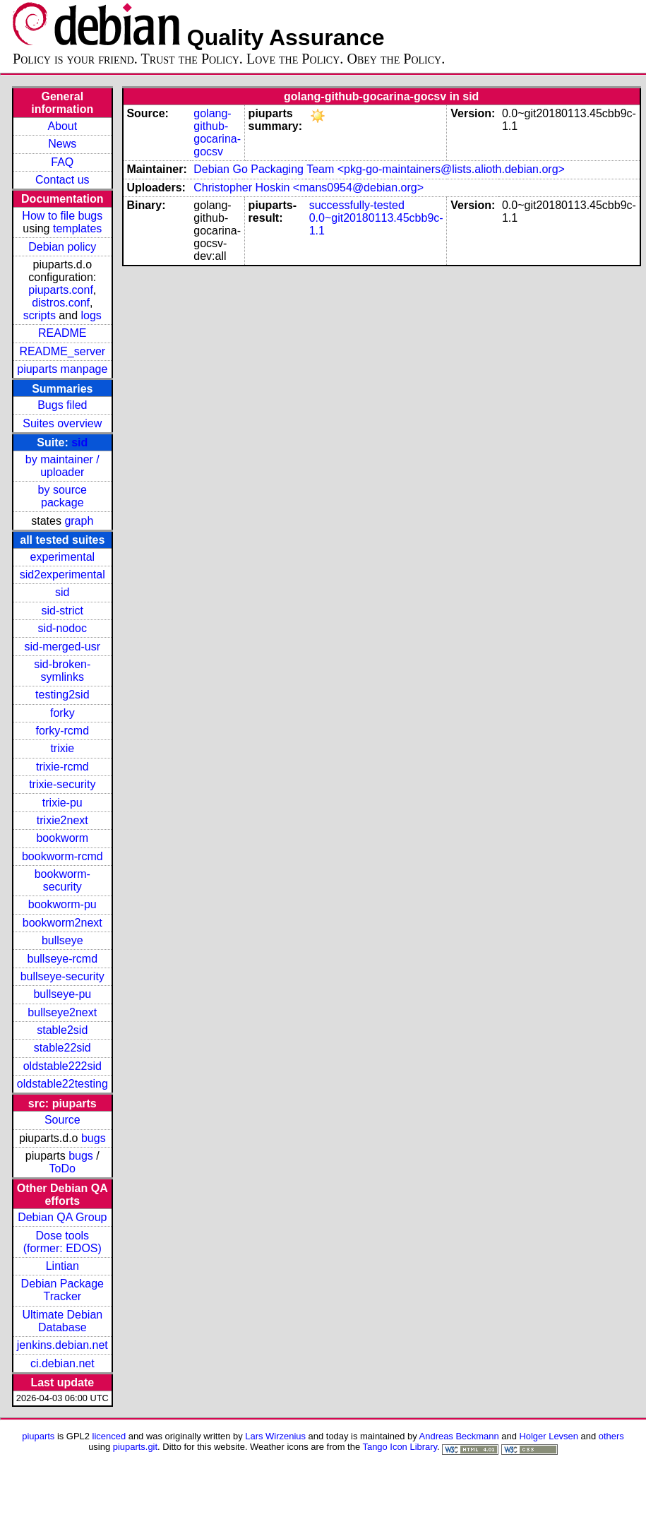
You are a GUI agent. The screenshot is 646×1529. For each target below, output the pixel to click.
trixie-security (62, 784)
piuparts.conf (60, 290)
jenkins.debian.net (62, 1345)
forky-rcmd (63, 731)
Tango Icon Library (399, 1446)
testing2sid (62, 695)
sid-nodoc (62, 628)
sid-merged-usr (62, 647)
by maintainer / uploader (62, 465)
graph (78, 521)
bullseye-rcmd (62, 959)
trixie (62, 748)
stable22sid (62, 1048)
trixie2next (62, 820)
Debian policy (62, 247)
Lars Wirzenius (275, 1436)
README (62, 333)
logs (91, 315)
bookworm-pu (62, 904)
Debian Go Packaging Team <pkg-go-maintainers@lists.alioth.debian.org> (379, 169)
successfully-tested (357, 205)
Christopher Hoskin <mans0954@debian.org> (308, 188)
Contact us (62, 180)
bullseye (62, 940)
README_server (62, 351)
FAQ (62, 162)
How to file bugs (62, 216)
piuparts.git (135, 1446)
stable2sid (62, 1030)
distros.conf (61, 303)
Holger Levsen (548, 1436)
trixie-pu (62, 803)
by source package (62, 496)
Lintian (62, 1266)
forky (62, 713)
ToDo (62, 1168)
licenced (109, 1436)
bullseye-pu (62, 994)
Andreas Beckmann (459, 1436)
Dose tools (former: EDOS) (62, 1242)
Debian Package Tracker (62, 1290)
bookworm (62, 838)
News (62, 144)
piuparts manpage (62, 369)
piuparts (38, 1436)
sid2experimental (62, 575)
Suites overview (62, 423)
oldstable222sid (62, 1066)
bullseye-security (62, 976)
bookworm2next (62, 923)
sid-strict (63, 611)
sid (79, 442)
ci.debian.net (62, 1363)
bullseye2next (62, 1012)
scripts (39, 315)
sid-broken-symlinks (62, 670)
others (611, 1436)
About (62, 126)
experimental (62, 557)
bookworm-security (62, 880)
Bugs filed (62, 405)
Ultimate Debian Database (62, 1321)
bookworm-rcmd (62, 856)
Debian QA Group (62, 1217)
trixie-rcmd (62, 767)
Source (62, 1120)
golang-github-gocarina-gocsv (217, 132)
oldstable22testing (62, 1084)
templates (77, 228)
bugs (93, 1138)
